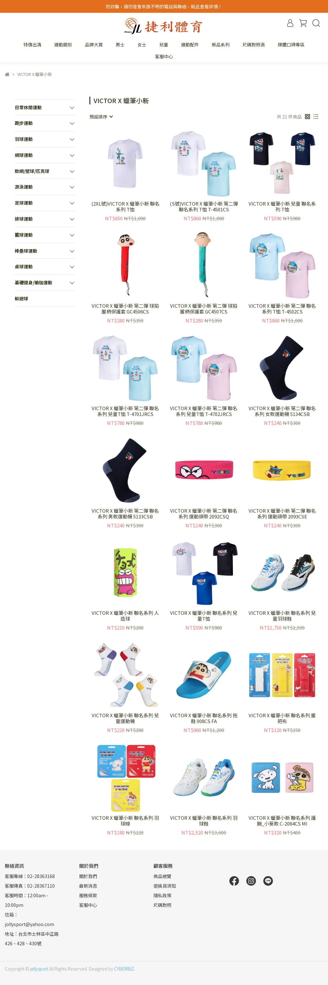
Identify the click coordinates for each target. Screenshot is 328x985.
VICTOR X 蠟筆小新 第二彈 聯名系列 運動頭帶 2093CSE (282, 513)
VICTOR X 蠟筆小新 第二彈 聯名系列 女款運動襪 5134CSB (282, 411)
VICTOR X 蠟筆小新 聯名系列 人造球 (125, 616)
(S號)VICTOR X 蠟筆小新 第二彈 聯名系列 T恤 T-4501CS (204, 206)
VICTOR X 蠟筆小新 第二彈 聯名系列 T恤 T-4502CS (282, 308)
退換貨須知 (164, 886)
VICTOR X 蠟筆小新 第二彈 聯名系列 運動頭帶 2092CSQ (203, 513)
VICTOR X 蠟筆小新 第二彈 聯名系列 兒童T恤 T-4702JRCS (203, 411)
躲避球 (21, 298)
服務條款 (88, 895)
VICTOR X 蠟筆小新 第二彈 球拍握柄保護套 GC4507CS (203, 308)
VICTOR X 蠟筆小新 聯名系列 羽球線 (125, 820)
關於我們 (88, 876)
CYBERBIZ (124, 968)
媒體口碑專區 (291, 44)
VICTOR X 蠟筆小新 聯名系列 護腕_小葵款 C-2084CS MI (282, 820)
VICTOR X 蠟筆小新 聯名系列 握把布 (282, 718)
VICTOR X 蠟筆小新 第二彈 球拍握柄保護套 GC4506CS (125, 308)
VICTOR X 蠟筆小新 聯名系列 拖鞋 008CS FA (203, 718)
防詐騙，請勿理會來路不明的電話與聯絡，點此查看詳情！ (164, 6)
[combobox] (100, 116)
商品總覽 (162, 876)
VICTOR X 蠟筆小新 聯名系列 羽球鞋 (203, 820)
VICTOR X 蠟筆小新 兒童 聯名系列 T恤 (282, 206)
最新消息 (88, 886)
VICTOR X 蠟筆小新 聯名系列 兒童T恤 (203, 616)
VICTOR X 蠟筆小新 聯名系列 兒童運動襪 (125, 718)
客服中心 (164, 56)
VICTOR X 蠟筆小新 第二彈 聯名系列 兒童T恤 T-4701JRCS (125, 411)
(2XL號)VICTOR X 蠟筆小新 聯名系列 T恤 (125, 206)
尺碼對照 (162, 905)
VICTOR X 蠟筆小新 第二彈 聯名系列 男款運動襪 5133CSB (125, 513)
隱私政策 (162, 895)
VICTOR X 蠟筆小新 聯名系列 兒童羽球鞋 (282, 616)
